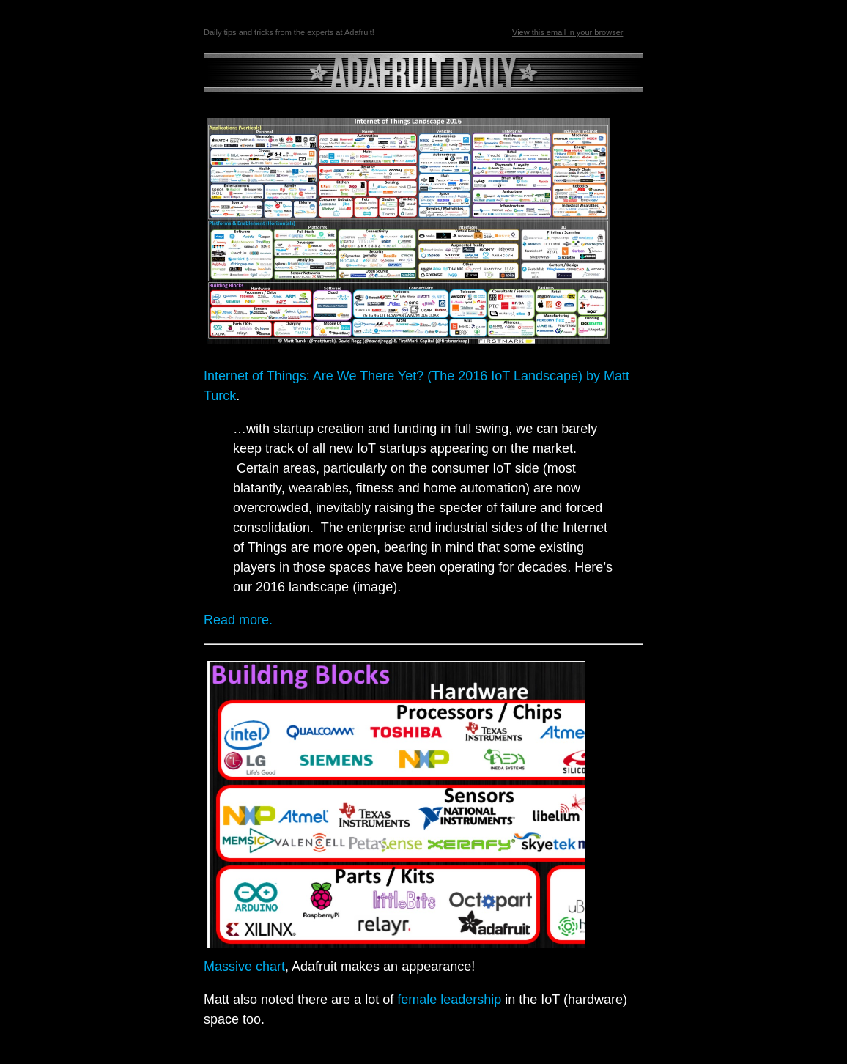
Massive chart (244, 966)
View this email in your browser (567, 32)
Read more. (238, 620)
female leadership (449, 999)
